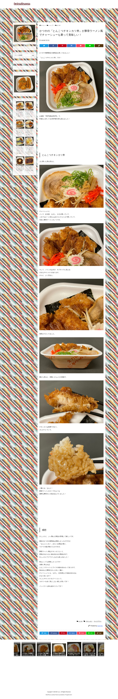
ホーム (43, 25)
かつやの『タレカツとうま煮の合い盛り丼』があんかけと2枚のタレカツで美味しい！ (20, 114)
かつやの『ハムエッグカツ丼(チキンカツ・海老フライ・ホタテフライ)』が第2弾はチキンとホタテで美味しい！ (29, 150)
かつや (58, 25)
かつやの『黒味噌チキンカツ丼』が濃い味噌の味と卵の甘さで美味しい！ (20, 169)
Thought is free (68, 694)
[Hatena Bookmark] (71, 45)
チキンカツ (89, 621)
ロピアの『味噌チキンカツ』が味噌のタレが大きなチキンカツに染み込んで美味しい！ (29, 169)
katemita (100, 626)
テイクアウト (97, 621)
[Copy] (99, 45)
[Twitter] (44, 45)
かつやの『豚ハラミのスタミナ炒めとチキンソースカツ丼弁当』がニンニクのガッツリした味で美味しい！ (20, 150)
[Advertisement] (59, 14)
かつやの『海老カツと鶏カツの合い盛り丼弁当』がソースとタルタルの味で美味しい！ (29, 132)
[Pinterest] (62, 45)
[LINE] (89, 45)
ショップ (50, 25)
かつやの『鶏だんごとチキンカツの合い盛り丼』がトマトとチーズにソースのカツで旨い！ (29, 114)
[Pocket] (80, 45)
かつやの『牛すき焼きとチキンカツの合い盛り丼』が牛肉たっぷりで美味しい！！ (20, 132)
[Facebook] (53, 45)
